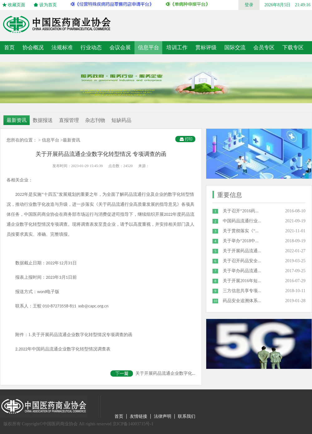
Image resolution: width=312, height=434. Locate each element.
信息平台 (50, 140)
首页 (9, 48)
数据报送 (43, 120)
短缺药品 (121, 120)
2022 (23, 349)
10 (215, 301)
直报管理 (69, 120)
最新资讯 (17, 120)
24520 (128, 166)
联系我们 (186, 416)
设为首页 (48, 4)
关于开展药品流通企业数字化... (153, 373)
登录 (249, 4)
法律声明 (162, 416)
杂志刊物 (95, 120)
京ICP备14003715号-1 (133, 424)
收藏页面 (16, 4)
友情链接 (138, 416)
